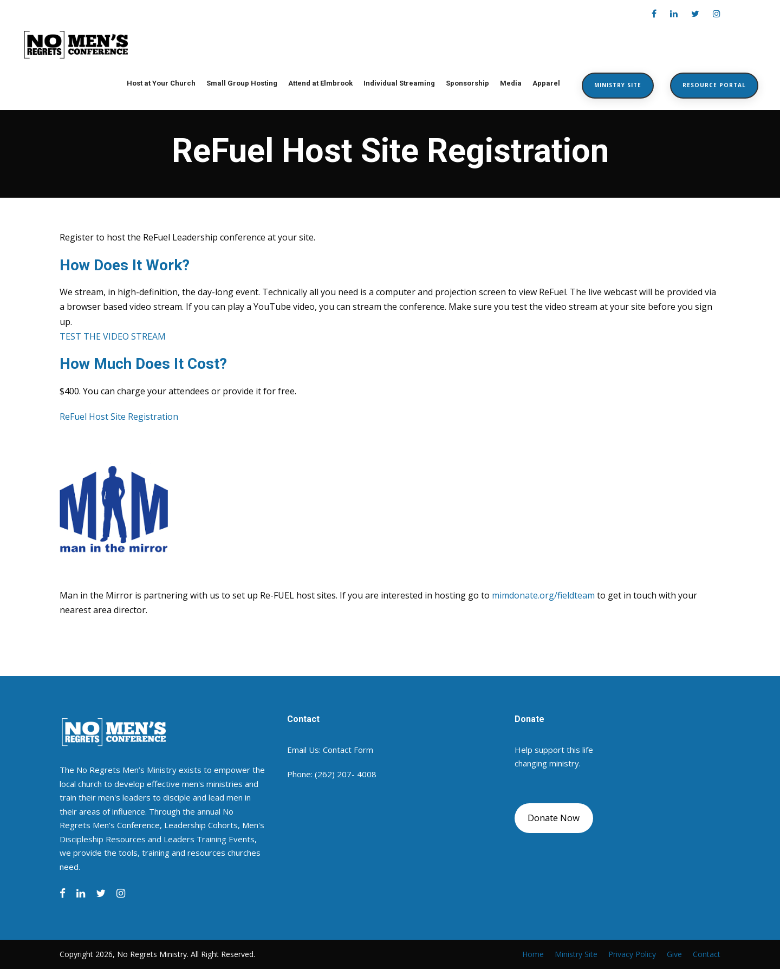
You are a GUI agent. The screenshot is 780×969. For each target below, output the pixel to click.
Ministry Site (617, 85)
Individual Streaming (399, 83)
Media (511, 83)
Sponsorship (467, 83)
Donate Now (554, 817)
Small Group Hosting (241, 83)
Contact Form (348, 749)
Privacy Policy (632, 954)
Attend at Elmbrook (320, 83)
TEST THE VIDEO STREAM (113, 336)
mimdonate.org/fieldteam (543, 595)
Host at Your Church (161, 83)
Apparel (546, 83)
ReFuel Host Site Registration (119, 416)
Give (674, 954)
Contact (706, 954)
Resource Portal (714, 85)
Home (533, 954)
